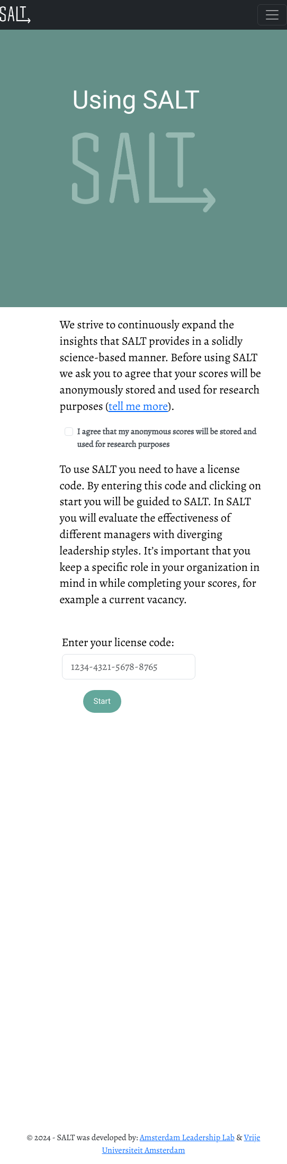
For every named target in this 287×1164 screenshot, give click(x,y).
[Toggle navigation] (272, 14)
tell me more (138, 406)
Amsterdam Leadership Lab (187, 1137)
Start (102, 701)
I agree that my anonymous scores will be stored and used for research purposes (167, 438)
